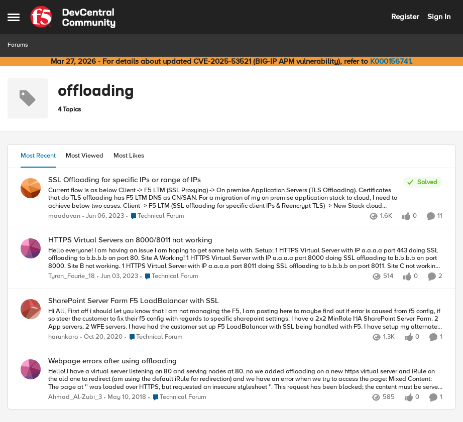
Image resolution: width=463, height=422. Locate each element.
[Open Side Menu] (14, 17)
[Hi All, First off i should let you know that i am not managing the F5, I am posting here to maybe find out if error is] (245, 319)
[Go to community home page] (73, 17)
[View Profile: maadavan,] (31, 188)
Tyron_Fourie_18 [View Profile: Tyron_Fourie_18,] (71, 276)
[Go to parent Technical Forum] (155, 216)
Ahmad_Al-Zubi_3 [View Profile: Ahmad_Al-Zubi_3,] (75, 397)
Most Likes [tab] (128, 156)
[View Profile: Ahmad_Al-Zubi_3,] (31, 369)
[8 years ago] (125, 397)
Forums (18, 45)
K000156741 (390, 61)
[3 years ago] (103, 216)
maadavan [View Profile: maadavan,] (64, 216)
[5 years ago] (101, 337)
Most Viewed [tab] (84, 156)
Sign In (438, 16)
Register (405, 16)
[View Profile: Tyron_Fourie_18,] (31, 248)
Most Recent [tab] (38, 156)
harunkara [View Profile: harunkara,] (63, 337)
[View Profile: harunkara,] (31, 309)
